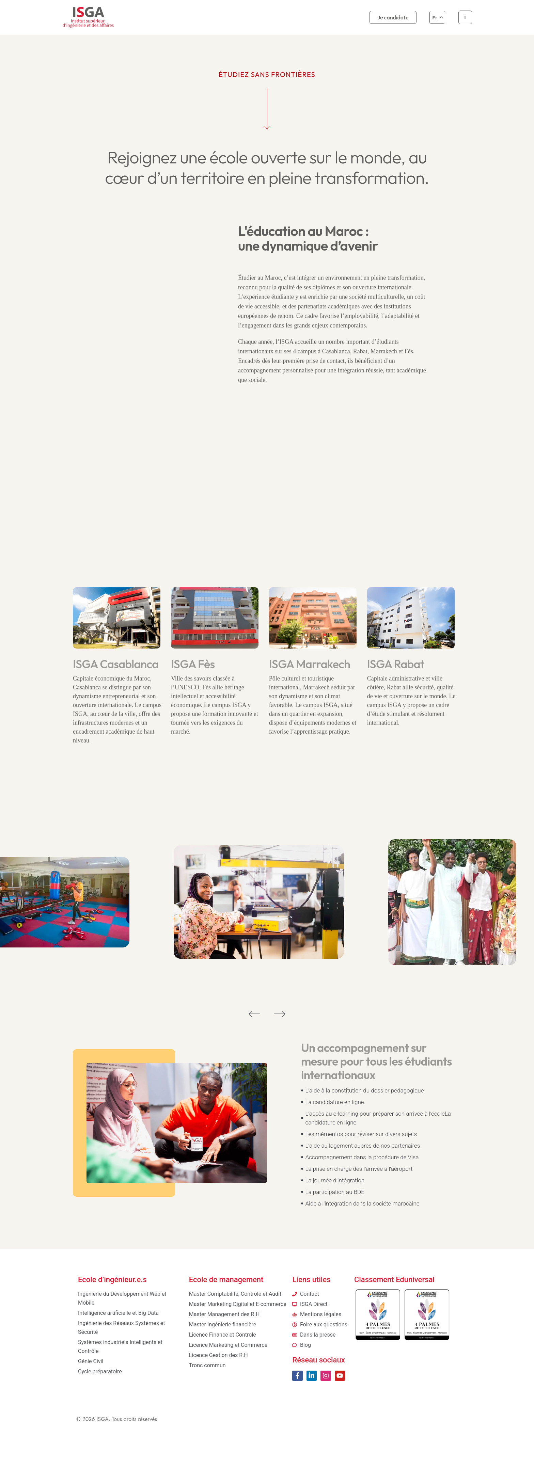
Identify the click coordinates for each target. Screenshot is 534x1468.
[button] (254, 1013)
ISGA (102, 1419)
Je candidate (392, 17)
